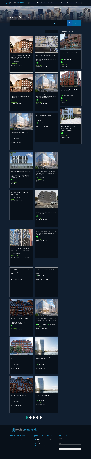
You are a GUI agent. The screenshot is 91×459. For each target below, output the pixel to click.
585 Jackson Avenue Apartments (20, 192)
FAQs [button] (62, 3)
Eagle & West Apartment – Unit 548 (20, 269)
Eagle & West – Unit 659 (42, 395)
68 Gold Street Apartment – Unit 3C (20, 55)
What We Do (52, 3)
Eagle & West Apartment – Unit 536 (45, 171)
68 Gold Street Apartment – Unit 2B (20, 94)
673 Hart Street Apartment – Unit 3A (46, 210)
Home (11, 437)
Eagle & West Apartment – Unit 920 (45, 269)
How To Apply (42, 3)
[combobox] (45, 24)
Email (60, 443)
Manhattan (12, 443)
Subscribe (70, 448)
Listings (33, 3)
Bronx (22, 443)
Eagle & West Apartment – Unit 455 (45, 94)
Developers (77, 3)
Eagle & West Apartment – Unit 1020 (46, 231)
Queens (22, 441)
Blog (58, 2)
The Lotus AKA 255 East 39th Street (20, 248)
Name (60, 438)
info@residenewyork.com (42, 445)
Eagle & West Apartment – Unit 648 (20, 132)
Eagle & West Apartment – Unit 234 (45, 318)
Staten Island (12, 445)
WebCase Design (77, 456)
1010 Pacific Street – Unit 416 (18, 395)
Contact (69, 3)
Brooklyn (12, 441)
